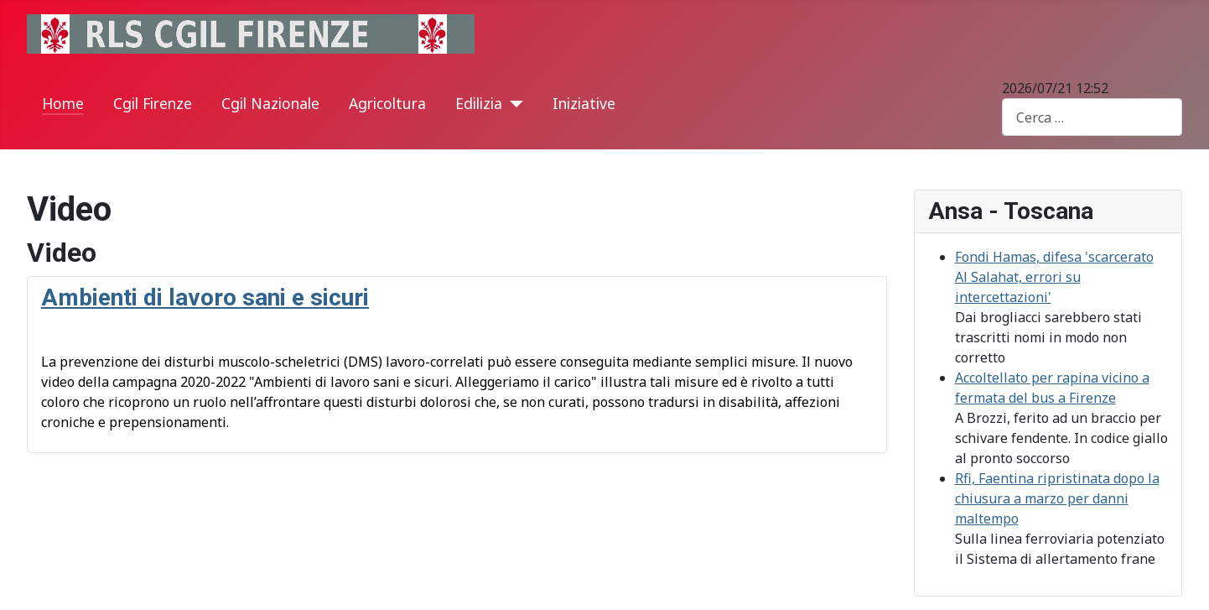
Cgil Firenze (152, 103)
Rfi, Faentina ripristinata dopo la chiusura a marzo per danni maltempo (1057, 498)
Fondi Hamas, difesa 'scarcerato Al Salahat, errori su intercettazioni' (1054, 277)
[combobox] (1092, 117)
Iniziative (584, 103)
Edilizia (478, 103)
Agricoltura (387, 103)
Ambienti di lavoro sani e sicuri (205, 297)
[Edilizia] (512, 104)
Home (63, 103)
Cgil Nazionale (270, 103)
